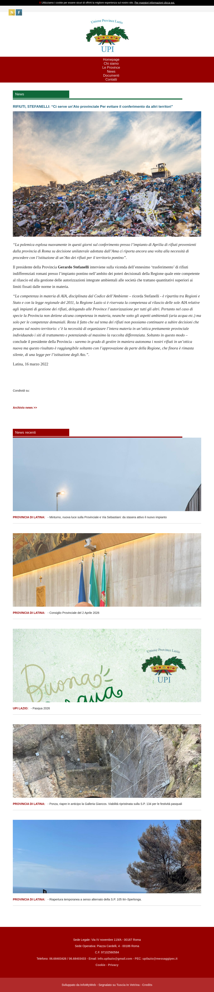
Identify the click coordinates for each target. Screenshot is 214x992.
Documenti (111, 75)
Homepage (111, 59)
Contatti (111, 79)
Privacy (113, 965)
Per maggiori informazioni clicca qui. (154, 2)
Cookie (101, 965)
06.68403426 (58, 958)
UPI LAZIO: (20, 708)
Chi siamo (111, 63)
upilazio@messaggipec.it (159, 958)
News (111, 71)
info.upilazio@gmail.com (115, 958)
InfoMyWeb (88, 985)
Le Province (111, 67)
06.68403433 (77, 958)
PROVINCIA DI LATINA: (29, 517)
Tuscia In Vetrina (128, 985)
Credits (147, 985)
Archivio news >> (25, 407)
